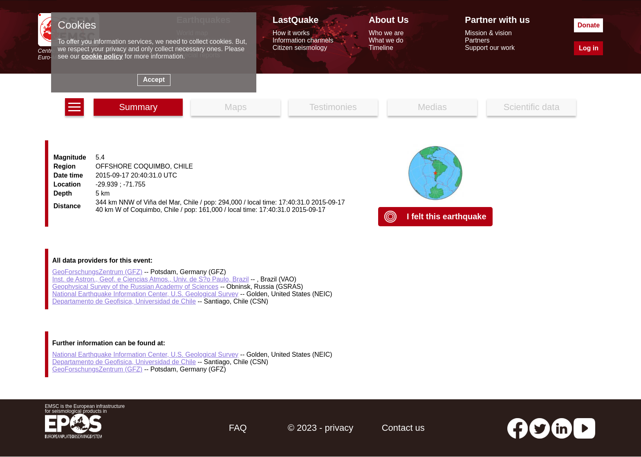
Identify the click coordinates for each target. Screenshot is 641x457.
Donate (589, 25)
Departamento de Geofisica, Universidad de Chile (124, 301)
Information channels (303, 40)
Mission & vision (488, 32)
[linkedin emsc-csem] (561, 428)
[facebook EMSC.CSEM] (517, 428)
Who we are (386, 32)
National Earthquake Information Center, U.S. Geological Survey (145, 293)
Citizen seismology (300, 47)
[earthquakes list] (74, 107)
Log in (588, 48)
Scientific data (532, 107)
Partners (477, 40)
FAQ (238, 428)
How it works (291, 32)
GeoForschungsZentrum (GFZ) (97, 271)
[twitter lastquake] (539, 428)
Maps (236, 107)
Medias (432, 107)
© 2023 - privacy (321, 428)
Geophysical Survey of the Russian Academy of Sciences (135, 286)
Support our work (490, 47)
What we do (386, 40)
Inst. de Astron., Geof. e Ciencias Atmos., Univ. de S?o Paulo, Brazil (150, 279)
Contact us (403, 428)
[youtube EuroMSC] (584, 428)
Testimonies (333, 107)
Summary (138, 107)
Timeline (381, 47)
